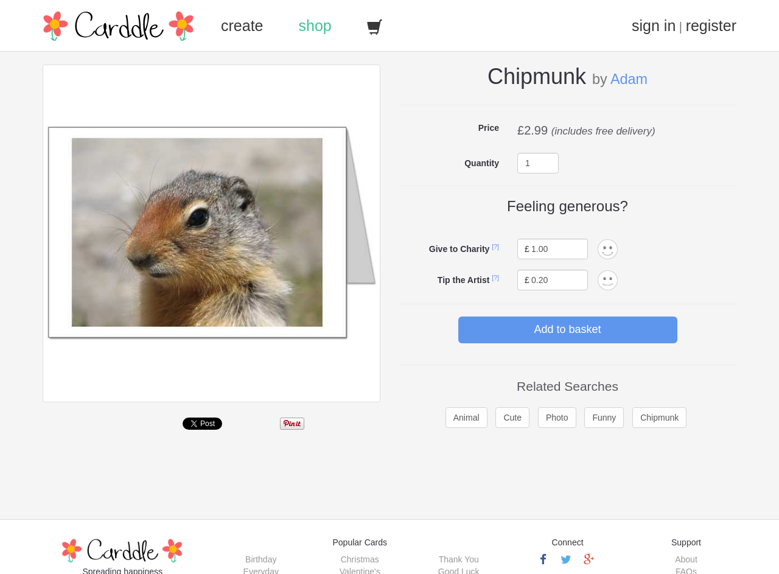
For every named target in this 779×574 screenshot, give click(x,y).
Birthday (260, 559)
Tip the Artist (464, 280)
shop (314, 25)
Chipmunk (659, 417)
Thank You (459, 559)
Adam (629, 79)
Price (488, 128)
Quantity (481, 163)
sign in (654, 25)
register (711, 25)
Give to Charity (459, 249)
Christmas (360, 559)
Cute (512, 417)
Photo (557, 417)
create (242, 25)
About (686, 559)
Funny (604, 417)
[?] (495, 246)
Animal (466, 417)
